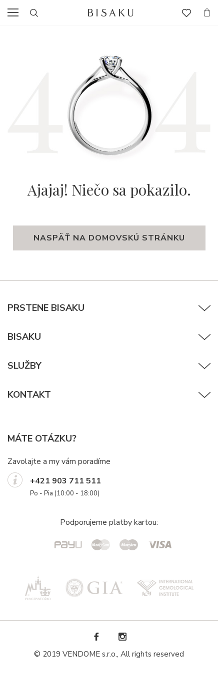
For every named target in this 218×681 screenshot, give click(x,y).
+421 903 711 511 (65, 480)
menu (16, 12)
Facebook (96, 637)
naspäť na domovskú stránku (109, 237)
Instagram (122, 637)
